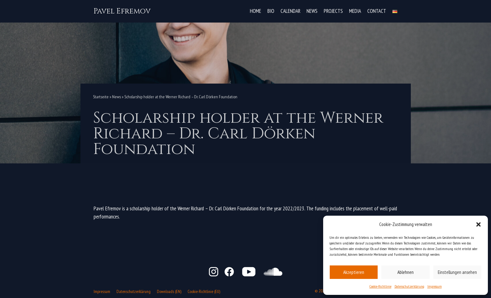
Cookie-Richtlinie (380, 286)
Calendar (290, 11)
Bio (270, 11)
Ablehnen (405, 272)
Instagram (213, 271)
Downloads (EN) (169, 291)
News (312, 11)
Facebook (229, 271)
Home (255, 11)
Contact (376, 11)
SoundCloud (273, 271)
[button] (478, 224)
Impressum (434, 286)
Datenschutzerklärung (409, 286)
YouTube (248, 271)
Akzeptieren (353, 272)
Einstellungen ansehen (457, 272)
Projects (333, 11)
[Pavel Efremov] (122, 11)
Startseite (101, 97)
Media (355, 11)
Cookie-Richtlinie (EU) (204, 291)
